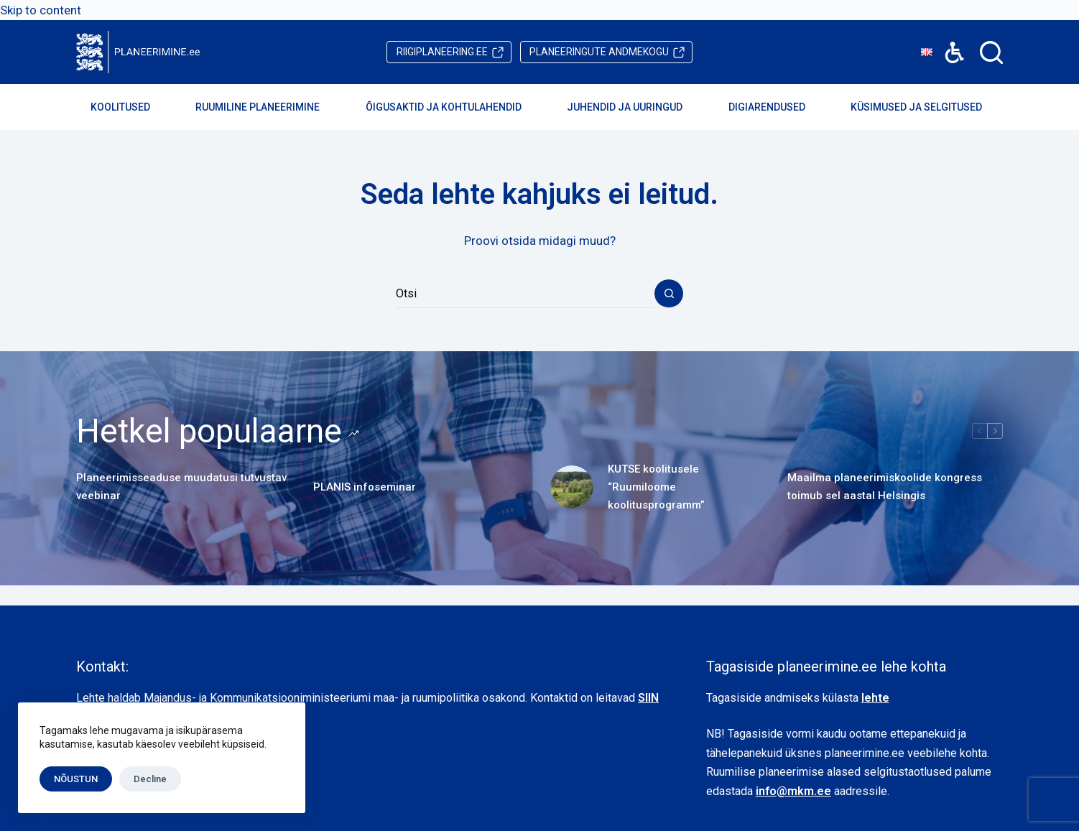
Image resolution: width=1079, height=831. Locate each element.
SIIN (648, 698)
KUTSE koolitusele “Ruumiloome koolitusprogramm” (656, 487)
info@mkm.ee (793, 791)
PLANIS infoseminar (364, 487)
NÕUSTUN (76, 779)
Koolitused (130, 107)
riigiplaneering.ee (442, 51)
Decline (150, 779)
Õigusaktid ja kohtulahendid (453, 107)
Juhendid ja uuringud (634, 107)
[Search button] (668, 293)
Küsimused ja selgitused (926, 107)
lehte (875, 698)
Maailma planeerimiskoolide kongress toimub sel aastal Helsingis (884, 486)
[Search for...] (525, 293)
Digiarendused (776, 107)
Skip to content (40, 10)
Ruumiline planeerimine (267, 107)
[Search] (991, 52)
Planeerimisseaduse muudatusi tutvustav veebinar (181, 486)
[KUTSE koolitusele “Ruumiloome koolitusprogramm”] (571, 487)
